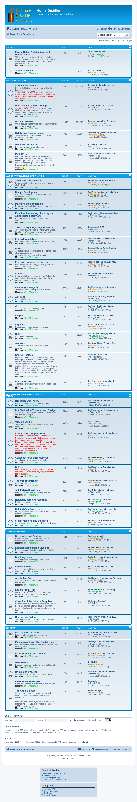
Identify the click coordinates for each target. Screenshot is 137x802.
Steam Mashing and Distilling (31, 520)
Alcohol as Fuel (23, 578)
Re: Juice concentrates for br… (102, 239)
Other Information (15, 532)
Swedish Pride (97, 123)
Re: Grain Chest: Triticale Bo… (102, 343)
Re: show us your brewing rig (101, 381)
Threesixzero (96, 655)
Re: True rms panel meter (99, 499)
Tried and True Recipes (28, 180)
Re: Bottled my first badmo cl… (102, 672)
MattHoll (93, 156)
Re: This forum (95, 70)
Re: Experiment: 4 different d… (102, 287)
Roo (92, 469)
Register (18, 716)
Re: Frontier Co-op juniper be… (102, 296)
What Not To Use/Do (26, 144)
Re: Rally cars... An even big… (102, 653)
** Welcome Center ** (27, 85)
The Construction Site (27, 481)
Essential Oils (23, 566)
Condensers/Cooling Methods (32, 457)
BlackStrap (95, 664)
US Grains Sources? (97, 601)
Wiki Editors (22, 662)
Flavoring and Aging (26, 287)
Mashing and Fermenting (29, 203)
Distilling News (23, 557)
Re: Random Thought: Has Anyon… (104, 578)
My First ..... (21, 154)
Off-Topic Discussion (27, 632)
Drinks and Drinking (26, 672)
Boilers (19, 467)
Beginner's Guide (48, 776)
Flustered (94, 644)
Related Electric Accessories (31, 499)
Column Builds (23, 421)
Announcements (24, 70)
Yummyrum (95, 54)
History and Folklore (26, 617)
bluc (92, 146)
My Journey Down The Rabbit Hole (34, 642)
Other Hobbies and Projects (30, 653)
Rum (17, 334)
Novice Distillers (24, 121)
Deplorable (95, 559)
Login (8, 716)
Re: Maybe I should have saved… (103, 642)
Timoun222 (95, 308)
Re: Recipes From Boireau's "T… (103, 324)
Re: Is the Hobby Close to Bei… (102, 557)
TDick (92, 107)
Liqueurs (20, 324)
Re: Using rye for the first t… (101, 203)
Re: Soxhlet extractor (97, 144)
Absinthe (20, 296)
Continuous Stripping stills (30, 433)
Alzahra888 (95, 538)
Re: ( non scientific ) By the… (101, 121)
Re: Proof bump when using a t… (103, 410)
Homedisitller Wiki (49, 789)
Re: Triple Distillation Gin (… (101, 306)
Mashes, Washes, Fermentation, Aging (25, 176)
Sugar (18, 273)
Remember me (96, 720)
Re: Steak (92, 681)
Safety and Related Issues (29, 133)
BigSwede (95, 460)
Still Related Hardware (27, 490)
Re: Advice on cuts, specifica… (102, 334)
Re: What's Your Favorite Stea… (102, 520)
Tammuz (94, 299)
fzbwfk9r (94, 275)
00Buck (93, 619)
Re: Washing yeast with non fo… (103, 133)
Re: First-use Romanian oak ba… (103, 213)
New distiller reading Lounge (31, 105)
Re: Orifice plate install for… (101, 490)
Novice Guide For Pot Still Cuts (54, 780)
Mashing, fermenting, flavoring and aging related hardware (34, 214)
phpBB (59, 756)
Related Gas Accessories (29, 509)
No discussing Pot (96, 52)
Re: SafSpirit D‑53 (96, 227)
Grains (19, 248)
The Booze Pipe (97, 634)
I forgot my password (78, 720)
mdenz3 (84, 742)
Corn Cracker (96, 72)
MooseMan (95, 264)
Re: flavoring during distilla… (101, 315)
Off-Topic (11, 628)
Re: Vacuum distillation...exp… (102, 566)
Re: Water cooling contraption (102, 457)
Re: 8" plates (94, 421)
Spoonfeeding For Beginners (53, 778)
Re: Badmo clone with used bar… (103, 481)
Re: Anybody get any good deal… (103, 632)
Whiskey (20, 343)
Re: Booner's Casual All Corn (101, 180)
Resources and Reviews (28, 536)
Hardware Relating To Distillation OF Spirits (25, 395)
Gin (17, 306)
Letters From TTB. (25, 589)
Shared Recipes (24, 355)
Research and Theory (27, 400)
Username (94, 229)
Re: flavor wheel (95, 536)
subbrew (94, 483)
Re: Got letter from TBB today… (102, 589)
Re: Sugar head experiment (100, 273)
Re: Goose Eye (95, 690)
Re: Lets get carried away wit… (102, 262)
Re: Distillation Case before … (102, 547)
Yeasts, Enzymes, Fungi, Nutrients (34, 227)
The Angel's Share (25, 690)
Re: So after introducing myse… (102, 85)
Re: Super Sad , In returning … (102, 105)
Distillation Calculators (50, 791)
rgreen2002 (95, 326)
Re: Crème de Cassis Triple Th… (103, 192)
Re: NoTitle (93, 662)
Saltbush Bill (96, 336)
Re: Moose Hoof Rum (97, 355)
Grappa (19, 315)
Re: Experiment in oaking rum (101, 154)
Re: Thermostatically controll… (102, 509)
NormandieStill (97, 194)
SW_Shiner (95, 87)
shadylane (95, 424)
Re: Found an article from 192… (102, 617)
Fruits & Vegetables (26, 239)
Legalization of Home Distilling (32, 547)
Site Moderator (31, 66)
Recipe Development (26, 192)
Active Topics (47, 793)
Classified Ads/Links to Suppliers (33, 601)
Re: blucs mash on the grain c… (102, 433)
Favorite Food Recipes (27, 681)
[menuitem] (13, 29)
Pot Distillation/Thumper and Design (35, 410)
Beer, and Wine (23, 381)
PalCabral (94, 289)
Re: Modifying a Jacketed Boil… (102, 467)
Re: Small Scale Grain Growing (102, 248)
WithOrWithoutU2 (98, 550)
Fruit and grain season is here (32, 262)
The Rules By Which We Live (53, 774)
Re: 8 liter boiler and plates (100, 400)
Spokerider (95, 357)
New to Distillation (16, 81)
